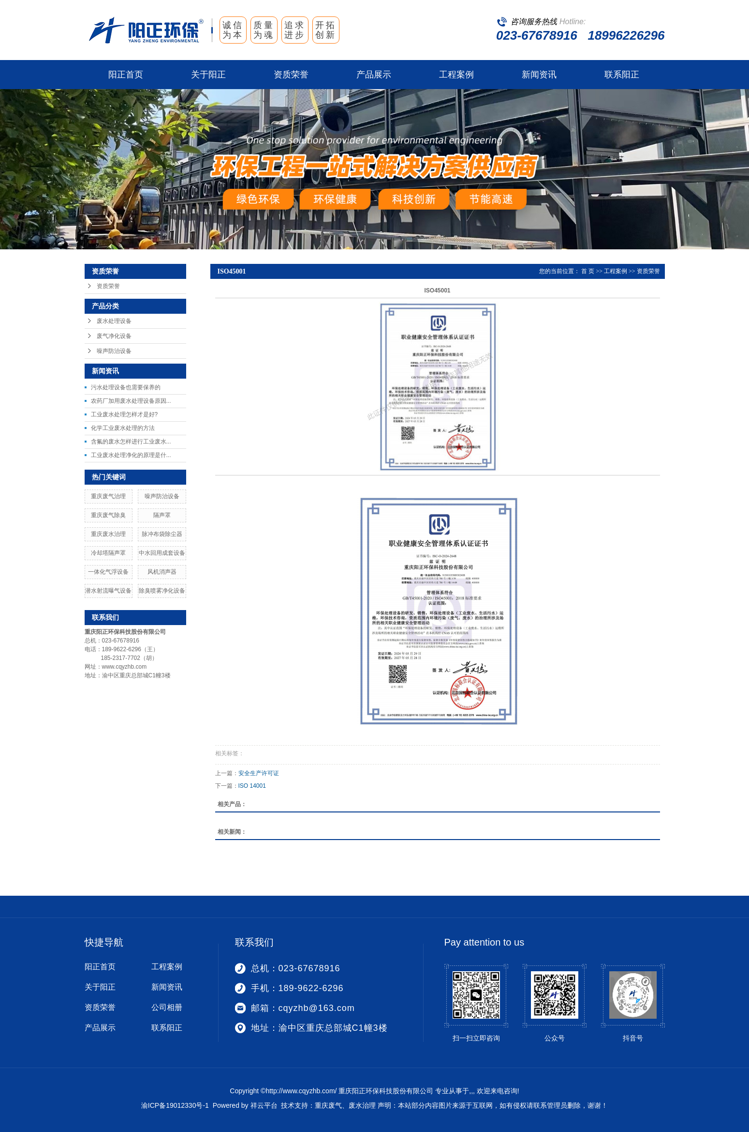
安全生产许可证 (258, 773)
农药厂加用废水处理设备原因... (131, 401)
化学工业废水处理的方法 (123, 428)
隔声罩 (162, 515)
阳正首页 (125, 74)
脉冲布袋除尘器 (162, 534)
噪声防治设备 (114, 351)
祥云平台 (264, 1105)
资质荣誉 (291, 74)
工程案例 (456, 74)
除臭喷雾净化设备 (162, 590)
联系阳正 (621, 74)
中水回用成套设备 (162, 553)
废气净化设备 (114, 336)
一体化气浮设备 (108, 571)
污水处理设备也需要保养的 (126, 387)
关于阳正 (208, 74)
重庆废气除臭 (108, 515)
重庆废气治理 (108, 496)
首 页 (587, 271)
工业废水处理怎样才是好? (124, 414)
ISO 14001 (252, 785)
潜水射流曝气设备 (108, 590)
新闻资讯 (539, 74)
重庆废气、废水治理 (345, 1105)
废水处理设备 (114, 321)
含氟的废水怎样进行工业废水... (131, 441)
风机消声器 (161, 571)
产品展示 (373, 74)
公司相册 (166, 1007)
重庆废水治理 (108, 534)
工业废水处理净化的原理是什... (131, 455)
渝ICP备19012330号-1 (175, 1105)
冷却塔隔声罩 (108, 553)
